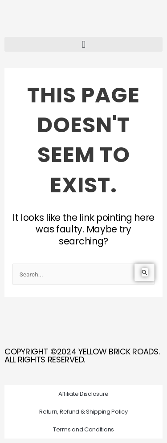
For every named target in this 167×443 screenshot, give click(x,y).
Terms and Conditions (83, 429)
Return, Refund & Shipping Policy (83, 411)
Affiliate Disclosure (83, 394)
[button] (83, 44)
